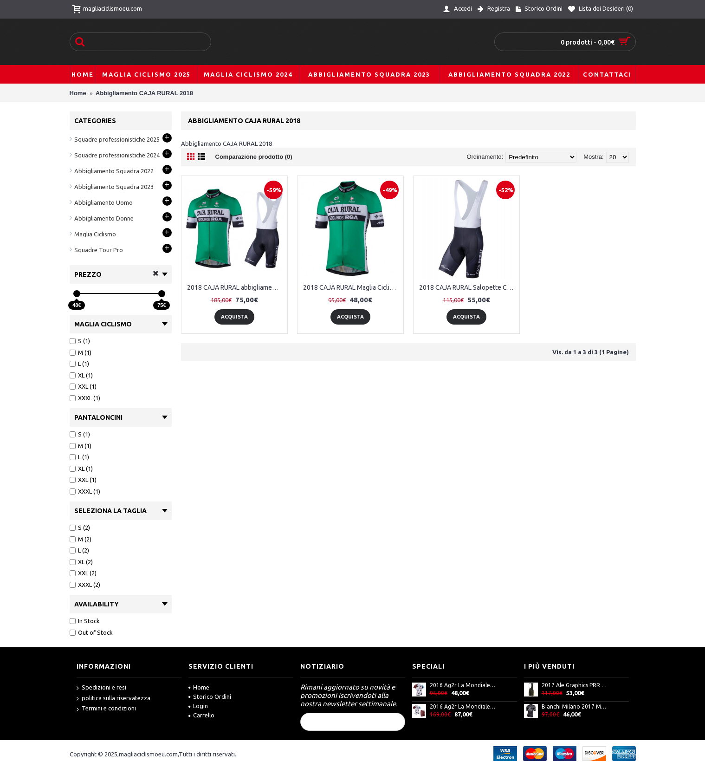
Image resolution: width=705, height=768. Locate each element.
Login (198, 706)
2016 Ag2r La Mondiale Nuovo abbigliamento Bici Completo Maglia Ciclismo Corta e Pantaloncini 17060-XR (463, 706)
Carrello (201, 715)
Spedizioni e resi (101, 688)
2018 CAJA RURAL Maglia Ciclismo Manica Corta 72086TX (352, 287)
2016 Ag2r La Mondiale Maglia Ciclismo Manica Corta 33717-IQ (463, 685)
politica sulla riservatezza (113, 699)
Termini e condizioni (106, 709)
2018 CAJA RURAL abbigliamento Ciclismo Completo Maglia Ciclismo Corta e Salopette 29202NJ (236, 287)
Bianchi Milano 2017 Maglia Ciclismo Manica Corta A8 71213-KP (575, 706)
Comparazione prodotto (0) (253, 156)
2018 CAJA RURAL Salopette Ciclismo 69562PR (468, 287)
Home (198, 687)
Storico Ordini (209, 696)
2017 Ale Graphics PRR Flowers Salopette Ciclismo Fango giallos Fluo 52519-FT (575, 685)
